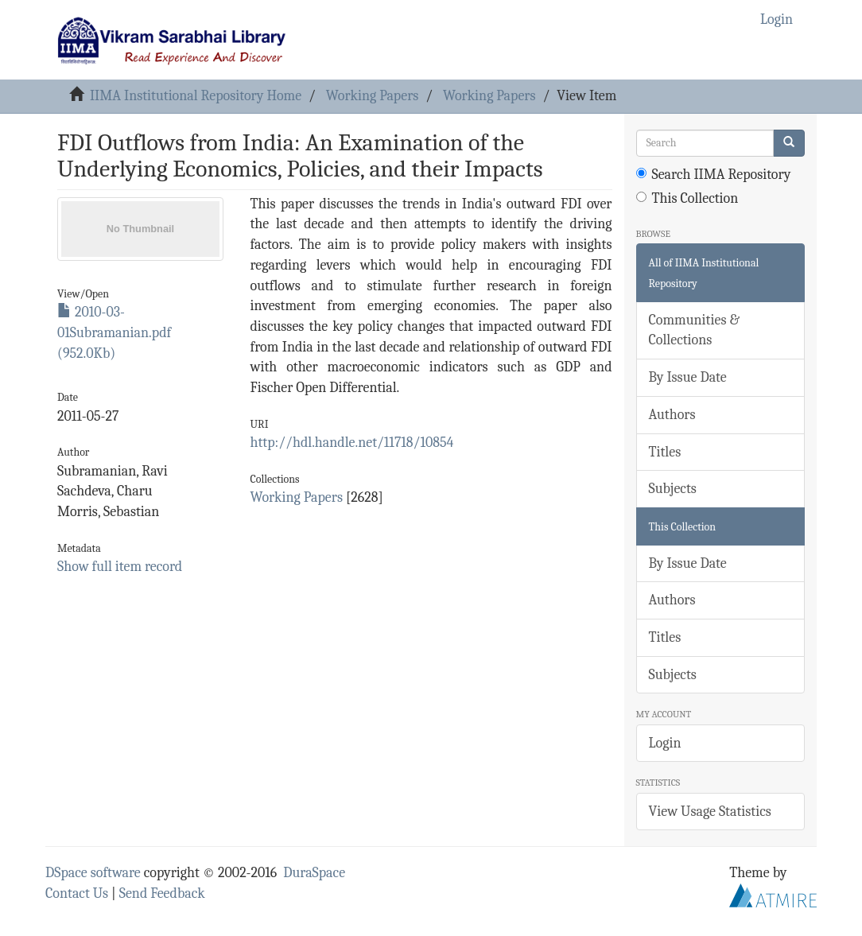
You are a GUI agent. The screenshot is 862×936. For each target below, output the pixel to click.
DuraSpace (314, 872)
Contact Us (76, 893)
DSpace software (93, 872)
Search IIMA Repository (713, 174)
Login (665, 743)
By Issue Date (688, 377)
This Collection (687, 198)
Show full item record (119, 566)
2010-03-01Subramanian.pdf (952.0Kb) (114, 332)
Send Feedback (162, 893)
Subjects (673, 488)
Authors (672, 414)
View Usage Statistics (710, 811)
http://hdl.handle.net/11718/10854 (352, 442)
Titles (665, 452)
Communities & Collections (694, 330)
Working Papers (372, 95)
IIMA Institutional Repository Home (195, 95)
